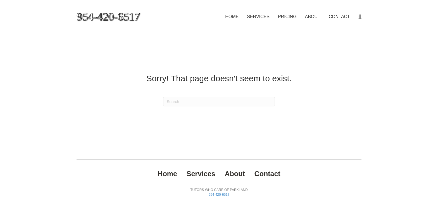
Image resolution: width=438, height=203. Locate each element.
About (312, 16)
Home (232, 16)
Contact (339, 16)
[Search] (357, 16)
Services (258, 16)
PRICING (287, 16)
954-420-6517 (219, 195)
